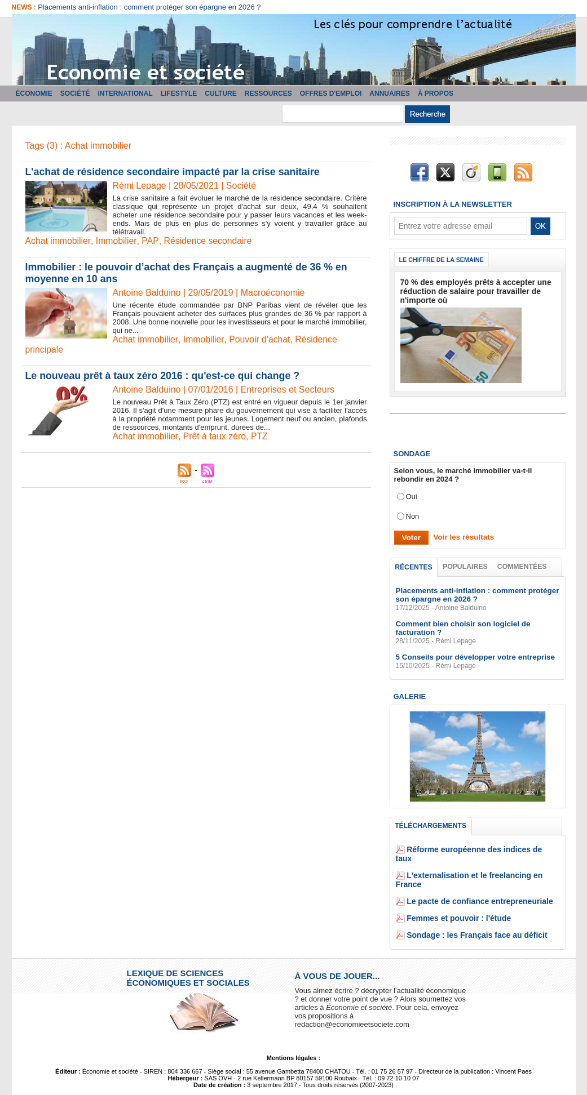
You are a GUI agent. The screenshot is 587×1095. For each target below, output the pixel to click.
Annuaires (389, 93)
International (125, 93)
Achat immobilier (58, 241)
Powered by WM (355, 1080)
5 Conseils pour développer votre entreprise (472, 656)
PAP (151, 241)
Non (413, 514)
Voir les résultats (461, 535)
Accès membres (232, 1080)
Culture (220, 93)
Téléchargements (430, 825)
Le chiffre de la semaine (442, 259)
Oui (411, 495)
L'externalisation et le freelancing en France (483, 866)
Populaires (465, 565)
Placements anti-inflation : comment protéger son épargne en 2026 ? (149, 7)
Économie (34, 93)
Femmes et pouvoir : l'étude (455, 900)
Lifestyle (179, 93)
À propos (435, 93)
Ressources (268, 93)
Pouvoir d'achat (261, 339)
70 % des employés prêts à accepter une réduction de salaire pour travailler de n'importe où (470, 290)
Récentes (413, 565)
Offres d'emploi (331, 93)
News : (25, 7)
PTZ (261, 436)
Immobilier (117, 241)
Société (75, 93)
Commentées (522, 565)
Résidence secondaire (208, 241)
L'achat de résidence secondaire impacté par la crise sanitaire (174, 171)
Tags (315, 1080)
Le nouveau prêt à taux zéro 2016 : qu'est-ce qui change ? (164, 375)
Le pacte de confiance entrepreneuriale (474, 883)
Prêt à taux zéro (216, 436)
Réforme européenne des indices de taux (478, 849)
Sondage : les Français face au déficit (472, 916)
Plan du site (283, 1080)
